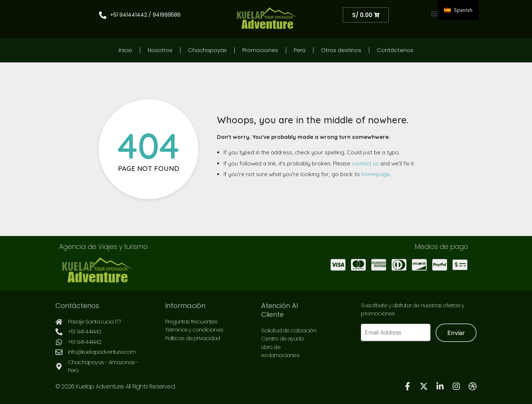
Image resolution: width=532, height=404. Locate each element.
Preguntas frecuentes (191, 321)
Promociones (260, 50)
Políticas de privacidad (192, 338)
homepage (375, 174)
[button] (435, 13)
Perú (300, 50)
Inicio (125, 50)
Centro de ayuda (282, 338)
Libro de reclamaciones (280, 351)
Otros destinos (341, 50)
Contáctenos (395, 50)
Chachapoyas (207, 50)
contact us (365, 163)
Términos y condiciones (194, 329)
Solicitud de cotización (288, 330)
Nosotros (160, 50)
